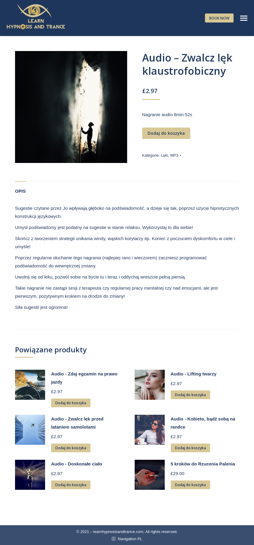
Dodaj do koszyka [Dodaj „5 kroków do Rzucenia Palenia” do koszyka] (190, 484)
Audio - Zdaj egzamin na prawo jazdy (84, 377)
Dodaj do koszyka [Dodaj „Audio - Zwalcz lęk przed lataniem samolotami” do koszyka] (70, 447)
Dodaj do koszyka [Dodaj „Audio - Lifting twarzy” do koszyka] (190, 394)
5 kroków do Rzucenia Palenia (203, 463)
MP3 (174, 155)
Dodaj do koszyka (166, 133)
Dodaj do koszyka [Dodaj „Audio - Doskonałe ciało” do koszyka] (70, 484)
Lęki (164, 155)
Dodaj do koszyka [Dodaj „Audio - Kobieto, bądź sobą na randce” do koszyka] (190, 447)
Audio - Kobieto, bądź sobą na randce (203, 422)
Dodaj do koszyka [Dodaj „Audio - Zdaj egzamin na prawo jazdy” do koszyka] (70, 402)
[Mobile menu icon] (244, 18)
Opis (20, 191)
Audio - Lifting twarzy (193, 373)
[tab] (20, 188)
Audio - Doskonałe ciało (76, 463)
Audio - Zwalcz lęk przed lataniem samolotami (77, 422)
